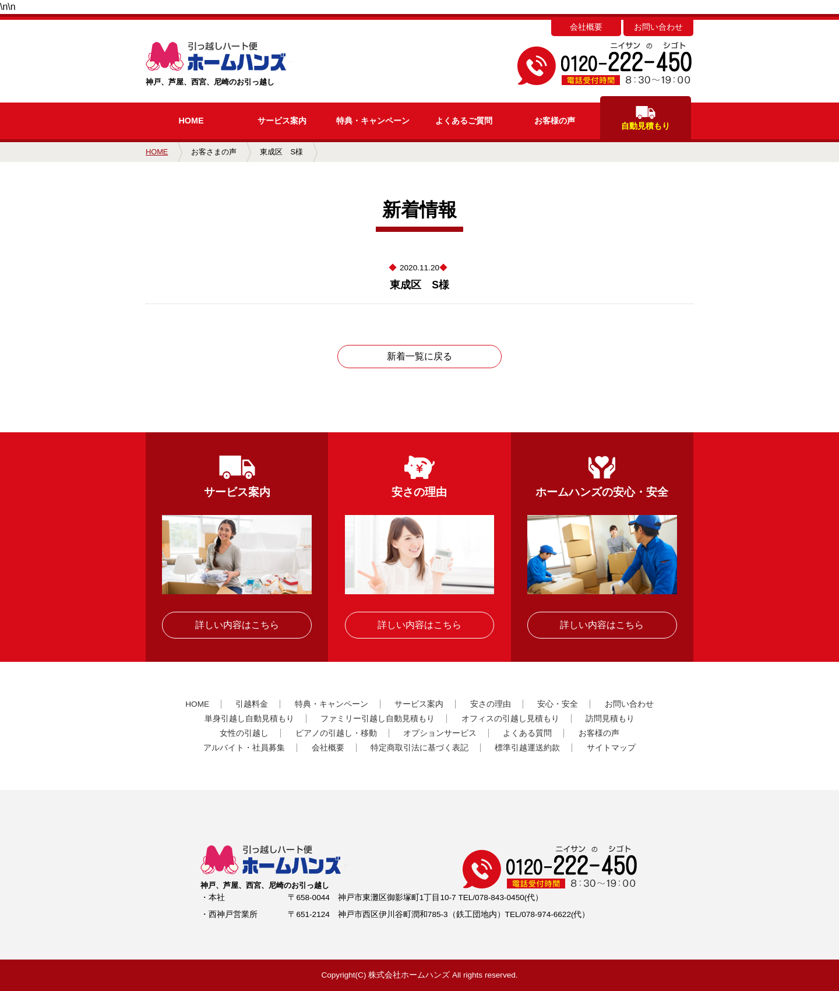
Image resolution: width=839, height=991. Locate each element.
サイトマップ (611, 747)
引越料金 (251, 704)
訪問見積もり (610, 718)
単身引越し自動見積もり (249, 718)
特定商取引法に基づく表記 (419, 747)
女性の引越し (244, 733)
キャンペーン (373, 120)
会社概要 (586, 27)
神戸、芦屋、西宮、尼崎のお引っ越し (240, 64)
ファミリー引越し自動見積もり (377, 718)
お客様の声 (554, 120)
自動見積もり (645, 118)
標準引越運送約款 (527, 747)
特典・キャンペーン (331, 704)
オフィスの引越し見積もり (510, 718)
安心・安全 (557, 704)
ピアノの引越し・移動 (336, 733)
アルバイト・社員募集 (244, 747)
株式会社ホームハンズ (409, 975)
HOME (190, 120)
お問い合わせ (658, 27)
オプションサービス (440, 733)
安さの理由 (490, 704)
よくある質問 (527, 733)
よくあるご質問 (463, 120)
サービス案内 (282, 120)
